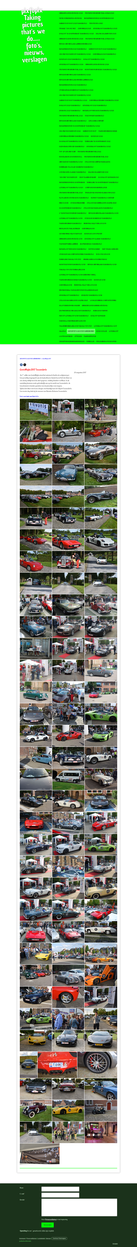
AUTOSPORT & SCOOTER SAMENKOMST (81, 331)
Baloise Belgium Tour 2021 (98, 172)
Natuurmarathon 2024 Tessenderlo (73, 49)
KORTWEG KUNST (94, 249)
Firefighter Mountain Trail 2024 (71, 70)
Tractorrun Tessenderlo (94, 116)
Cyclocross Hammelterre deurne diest (102, 203)
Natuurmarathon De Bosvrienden (72, 182)
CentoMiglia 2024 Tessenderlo (104, 54)
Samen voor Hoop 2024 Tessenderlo (102, 49)
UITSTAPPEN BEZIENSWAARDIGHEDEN (71, 341)
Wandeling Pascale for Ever (70, 259)
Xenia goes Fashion (100, 311)
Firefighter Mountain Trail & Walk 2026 (99, 13)
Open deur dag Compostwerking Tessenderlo (76, 254)
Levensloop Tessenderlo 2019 (70, 218)
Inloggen (115, 1243)
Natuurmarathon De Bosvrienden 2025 (99, 18)
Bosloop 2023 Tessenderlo (69, 106)
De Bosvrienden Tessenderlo (70, 208)
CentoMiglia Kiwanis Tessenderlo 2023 (104, 100)
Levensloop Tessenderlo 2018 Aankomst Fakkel (77, 275)
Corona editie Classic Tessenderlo (72, 172)
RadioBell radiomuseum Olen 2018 (72, 321)
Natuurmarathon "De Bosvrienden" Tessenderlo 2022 (79, 126)
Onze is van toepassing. (54, 1219)
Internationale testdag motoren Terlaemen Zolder (78, 290)
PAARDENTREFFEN (90, 336)
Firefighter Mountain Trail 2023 (71, 116)
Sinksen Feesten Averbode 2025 (71, 39)
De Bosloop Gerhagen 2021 (108, 177)
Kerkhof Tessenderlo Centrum (102, 198)
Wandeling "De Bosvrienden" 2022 (97, 141)
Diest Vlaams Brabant (87, 177)
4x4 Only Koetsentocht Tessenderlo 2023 (75, 95)
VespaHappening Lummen (68, 244)
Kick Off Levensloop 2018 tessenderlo (74, 316)
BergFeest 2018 (99, 280)
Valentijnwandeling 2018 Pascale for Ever (75, 326)
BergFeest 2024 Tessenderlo (70, 59)
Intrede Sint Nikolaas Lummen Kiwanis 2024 (75, 44)
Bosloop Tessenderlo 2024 (93, 59)
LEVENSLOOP (113, 331)
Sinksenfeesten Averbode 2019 (70, 239)
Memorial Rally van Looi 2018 (85, 285)
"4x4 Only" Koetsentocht (68, 177)
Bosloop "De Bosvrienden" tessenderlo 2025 (76, 34)
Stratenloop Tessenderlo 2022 (98, 147)
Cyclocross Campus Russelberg (97, 162)
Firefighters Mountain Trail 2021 (96, 157)
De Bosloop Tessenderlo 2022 (71, 141)
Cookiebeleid (41, 1238)
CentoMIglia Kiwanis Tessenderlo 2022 (74, 136)
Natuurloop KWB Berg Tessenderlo (72, 249)
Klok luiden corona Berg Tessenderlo (74, 198)
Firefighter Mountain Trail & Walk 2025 (99, 39)
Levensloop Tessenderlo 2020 (71, 188)
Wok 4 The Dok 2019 (103, 254)
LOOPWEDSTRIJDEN (65, 336)
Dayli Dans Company (96, 121)
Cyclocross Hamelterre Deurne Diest (73, 300)
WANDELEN (90, 341)
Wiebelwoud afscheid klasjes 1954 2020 (100, 193)
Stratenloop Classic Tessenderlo (97, 239)
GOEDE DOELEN (101, 331)
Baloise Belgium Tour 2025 (106, 34)
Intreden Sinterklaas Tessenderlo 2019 (103, 213)
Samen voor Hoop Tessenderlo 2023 (73, 100)
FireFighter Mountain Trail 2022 (89, 152)
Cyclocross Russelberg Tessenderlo (98, 208)
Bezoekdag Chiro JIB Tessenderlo (71, 147)
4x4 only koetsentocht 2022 (70, 131)
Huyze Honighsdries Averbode (70, 18)
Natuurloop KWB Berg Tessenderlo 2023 (98, 111)
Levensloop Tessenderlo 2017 (105, 326)
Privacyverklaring (50, 1219)
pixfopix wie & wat (96, 23)
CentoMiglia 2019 (88, 229)
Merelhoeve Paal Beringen (69, 229)
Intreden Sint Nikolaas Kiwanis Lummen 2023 (76, 80)
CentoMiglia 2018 (65, 285)
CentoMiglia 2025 (84, 29)
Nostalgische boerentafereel (70, 157)
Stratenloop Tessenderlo (69, 295)
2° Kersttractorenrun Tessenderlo (72, 213)
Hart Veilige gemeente (110, 249)
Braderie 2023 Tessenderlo (69, 111)
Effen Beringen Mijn (77, 203)
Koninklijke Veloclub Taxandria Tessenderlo (76, 167)
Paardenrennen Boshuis (107, 131)
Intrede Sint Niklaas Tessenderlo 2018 (102, 265)
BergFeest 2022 (97, 136)
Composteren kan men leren (96, 188)
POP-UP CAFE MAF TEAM (67, 152)
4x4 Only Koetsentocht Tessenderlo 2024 (75, 54)
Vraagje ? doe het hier (67, 29)
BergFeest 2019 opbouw (93, 234)
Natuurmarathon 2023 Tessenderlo (73, 85)
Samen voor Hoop (89, 131)
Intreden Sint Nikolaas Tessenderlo (72, 121)
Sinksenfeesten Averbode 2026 (71, 13)
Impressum (22, 1238)
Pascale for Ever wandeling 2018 (72, 270)
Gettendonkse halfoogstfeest (70, 234)
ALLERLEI (62, 331)
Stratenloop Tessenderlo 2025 (105, 29)
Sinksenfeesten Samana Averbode (95, 306)
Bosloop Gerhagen (98, 316)
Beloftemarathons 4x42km (69, 306)
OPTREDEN (78, 336)
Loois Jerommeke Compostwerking (103, 300)
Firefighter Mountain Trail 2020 (71, 193)
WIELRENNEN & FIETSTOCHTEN (106, 341)
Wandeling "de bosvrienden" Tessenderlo (102, 182)
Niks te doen (63, 203)
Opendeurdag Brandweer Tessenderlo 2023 (76, 90)
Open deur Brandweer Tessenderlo (98, 218)
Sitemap (48, 1238)
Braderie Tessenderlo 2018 (91, 295)
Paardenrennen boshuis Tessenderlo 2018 (75, 280)
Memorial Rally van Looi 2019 (95, 224)
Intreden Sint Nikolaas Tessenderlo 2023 (75, 75)
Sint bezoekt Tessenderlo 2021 (71, 162)
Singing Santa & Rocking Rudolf (95, 259)
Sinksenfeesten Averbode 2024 (97, 64)
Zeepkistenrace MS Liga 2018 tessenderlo (75, 311)
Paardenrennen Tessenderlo (70, 224)
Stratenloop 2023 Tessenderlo (95, 106)
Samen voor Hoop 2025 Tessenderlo (73, 23)
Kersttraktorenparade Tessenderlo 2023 (101, 70)
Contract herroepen (59, 1238)
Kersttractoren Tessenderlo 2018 (72, 265)
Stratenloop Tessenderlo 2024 (71, 64)
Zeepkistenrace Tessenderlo (91, 244)
